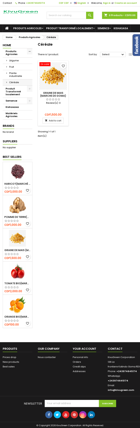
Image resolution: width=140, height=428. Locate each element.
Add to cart (53, 120)
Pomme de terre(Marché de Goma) (17, 217)
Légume (14, 60)
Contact (7, 3)
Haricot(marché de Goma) (17, 183)
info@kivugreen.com (121, 390)
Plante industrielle (15, 74)
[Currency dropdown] (66, 3)
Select (113, 54)
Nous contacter (47, 357)
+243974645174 (35, 3)
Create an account (125, 3)
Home (7, 45)
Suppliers (10, 141)
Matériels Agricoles (11, 115)
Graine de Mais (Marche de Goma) (17, 250)
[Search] (70, 15)
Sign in (107, 3)
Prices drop (9, 357)
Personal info (80, 357)
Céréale (14, 82)
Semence (103, 28)
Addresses (79, 371)
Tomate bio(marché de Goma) (17, 283)
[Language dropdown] (82, 3)
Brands (8, 126)
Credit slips (79, 366)
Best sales (9, 366)
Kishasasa (121, 28)
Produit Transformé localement (69, 28)
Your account (84, 349)
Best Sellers (12, 157)
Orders (77, 362)
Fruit (11, 67)
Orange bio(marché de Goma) (17, 316)
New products (11, 362)
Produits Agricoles (27, 28)
